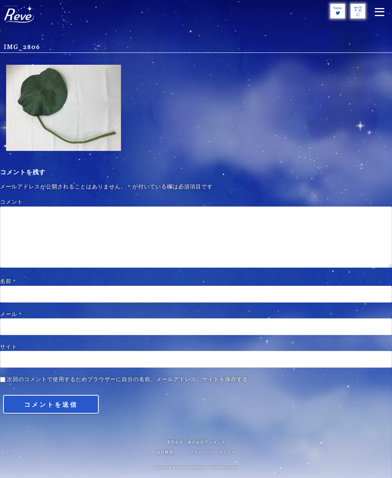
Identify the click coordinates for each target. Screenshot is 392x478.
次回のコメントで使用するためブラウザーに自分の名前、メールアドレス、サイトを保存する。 (130, 379)
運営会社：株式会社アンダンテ (196, 442)
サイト (8, 347)
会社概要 (165, 452)
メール (10, 314)
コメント (11, 202)
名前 (8, 281)
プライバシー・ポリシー (212, 452)
